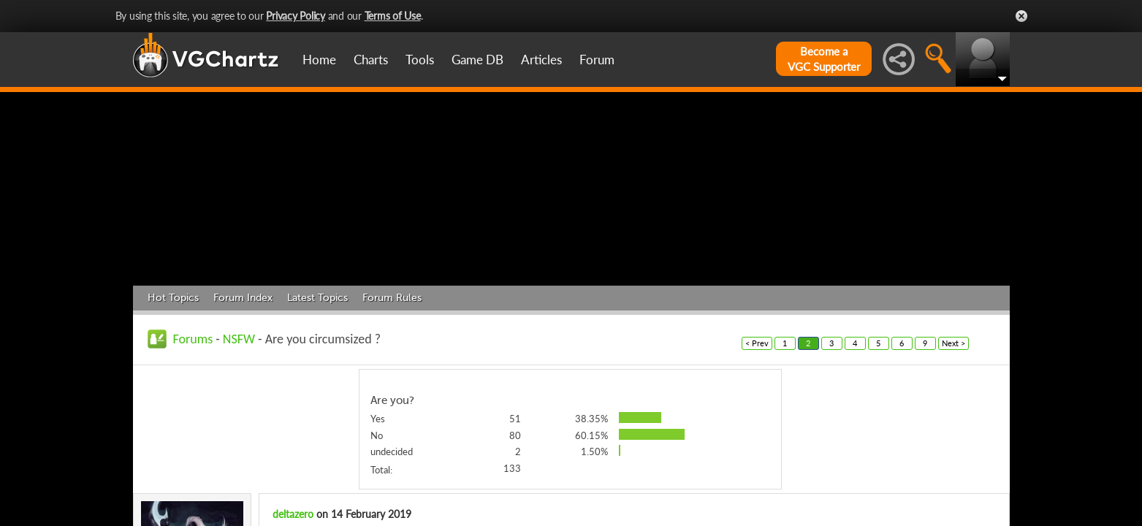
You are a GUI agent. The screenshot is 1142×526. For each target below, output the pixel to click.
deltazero (293, 514)
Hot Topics (173, 297)
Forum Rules (392, 297)
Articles (541, 59)
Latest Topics (317, 297)
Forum (596, 59)
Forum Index (243, 297)
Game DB (477, 59)
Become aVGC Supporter (824, 59)
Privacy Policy (295, 15)
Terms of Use (393, 15)
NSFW (239, 339)
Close (1021, 16)
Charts (371, 59)
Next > (953, 343)
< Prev (757, 343)
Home (319, 59)
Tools (420, 59)
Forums (193, 339)
